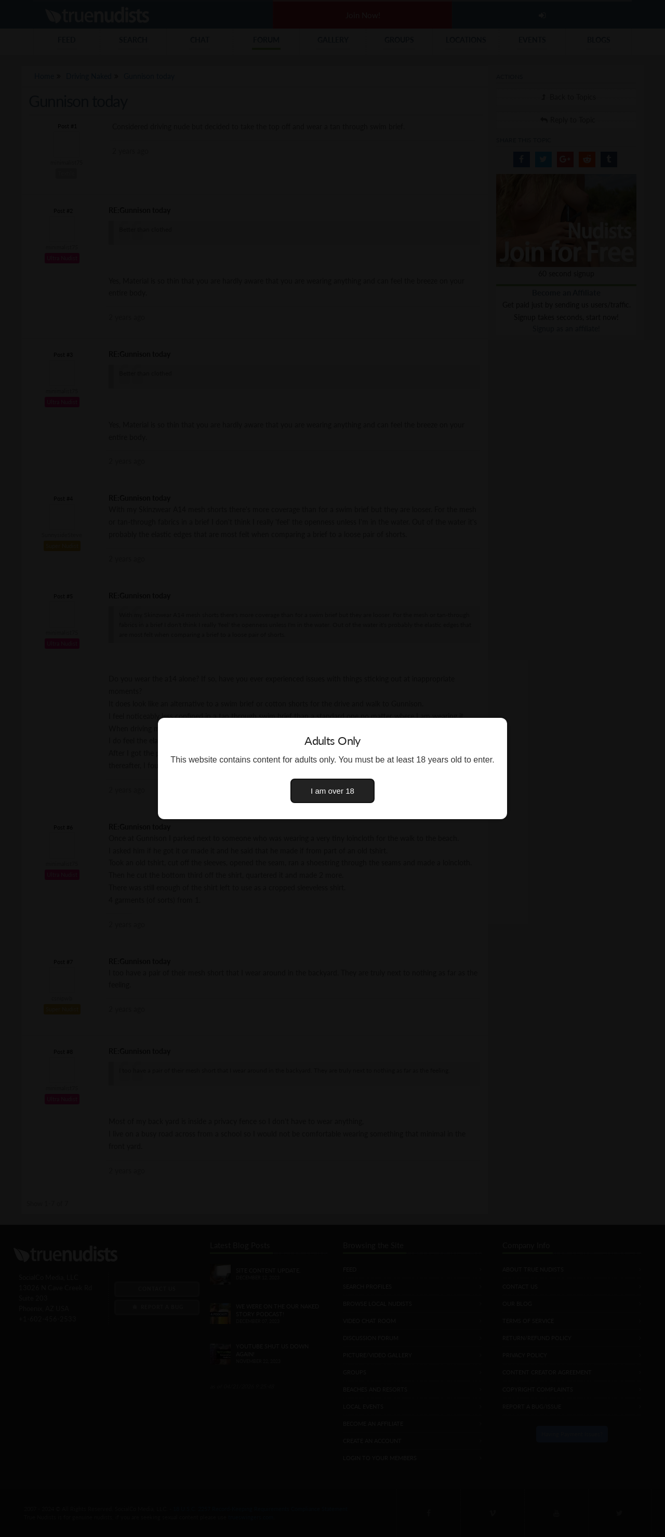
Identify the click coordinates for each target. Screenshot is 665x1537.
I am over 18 (332, 790)
